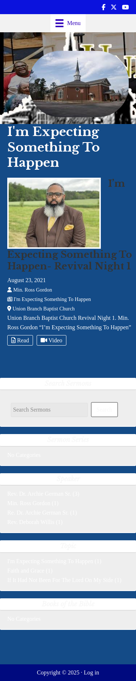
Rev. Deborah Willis (30, 522)
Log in (91, 672)
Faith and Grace (25, 571)
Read (20, 340)
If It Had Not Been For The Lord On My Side (60, 580)
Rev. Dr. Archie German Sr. (39, 494)
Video (51, 340)
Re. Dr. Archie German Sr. (38, 512)
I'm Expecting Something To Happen (50, 561)
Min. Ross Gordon (28, 503)
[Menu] (68, 23)
